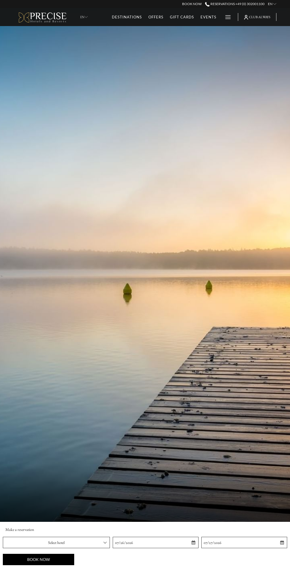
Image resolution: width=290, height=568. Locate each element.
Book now (38, 559)
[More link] (225, 17)
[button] (141, 542)
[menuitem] (127, 17)
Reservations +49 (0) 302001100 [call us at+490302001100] (234, 4)
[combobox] (56, 542)
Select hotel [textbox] (56, 542)
